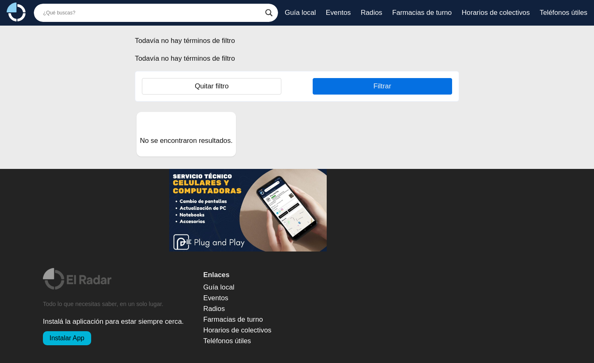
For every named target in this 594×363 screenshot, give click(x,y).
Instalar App (67, 338)
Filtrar (382, 86)
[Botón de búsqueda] (269, 13)
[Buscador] (152, 13)
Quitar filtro (212, 86)
